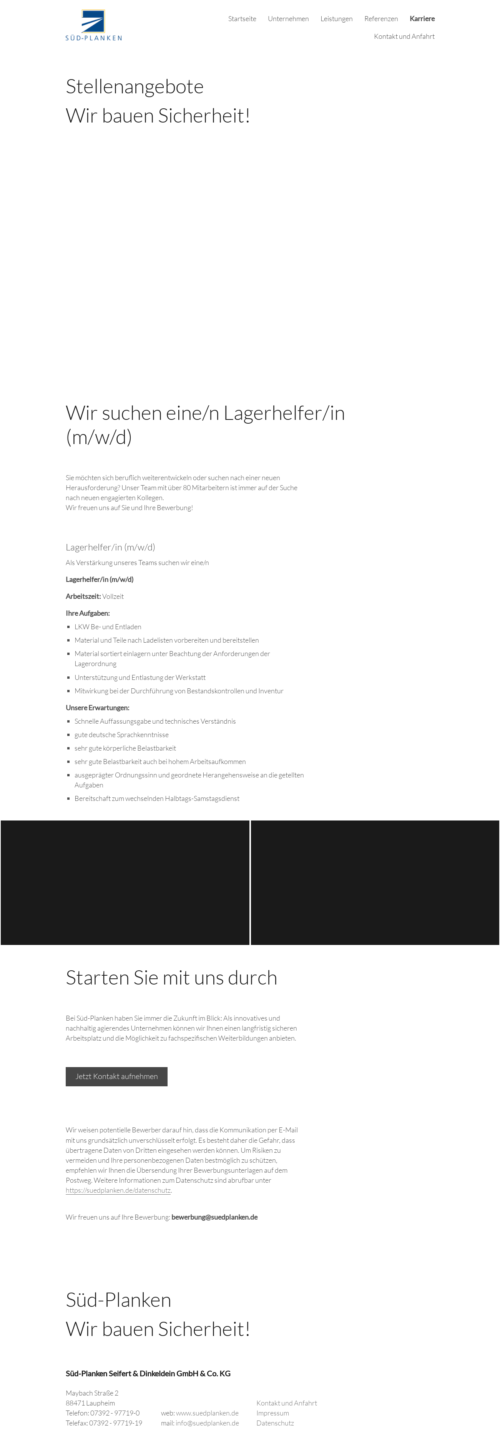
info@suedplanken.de (207, 1423)
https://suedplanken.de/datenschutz (118, 1190)
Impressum (272, 1413)
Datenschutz (275, 1423)
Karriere (422, 18)
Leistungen (337, 18)
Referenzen (381, 18)
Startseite (242, 18)
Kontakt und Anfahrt (404, 36)
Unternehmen (288, 18)
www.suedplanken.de (207, 1413)
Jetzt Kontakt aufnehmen (116, 1076)
